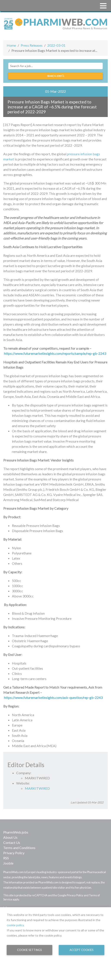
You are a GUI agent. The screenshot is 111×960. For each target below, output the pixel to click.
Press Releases (32, 45)
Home (11, 45)
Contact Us (11, 842)
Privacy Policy (13, 853)
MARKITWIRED (37, 788)
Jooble (8, 863)
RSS (6, 858)
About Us (10, 837)
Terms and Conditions (19, 848)
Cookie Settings (29, 950)
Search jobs (55, 76)
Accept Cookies (82, 950)
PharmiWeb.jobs (15, 832)
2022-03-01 (56, 45)
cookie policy (15, 925)
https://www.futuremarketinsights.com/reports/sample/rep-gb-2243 (55, 353)
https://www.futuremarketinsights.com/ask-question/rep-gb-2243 (53, 697)
